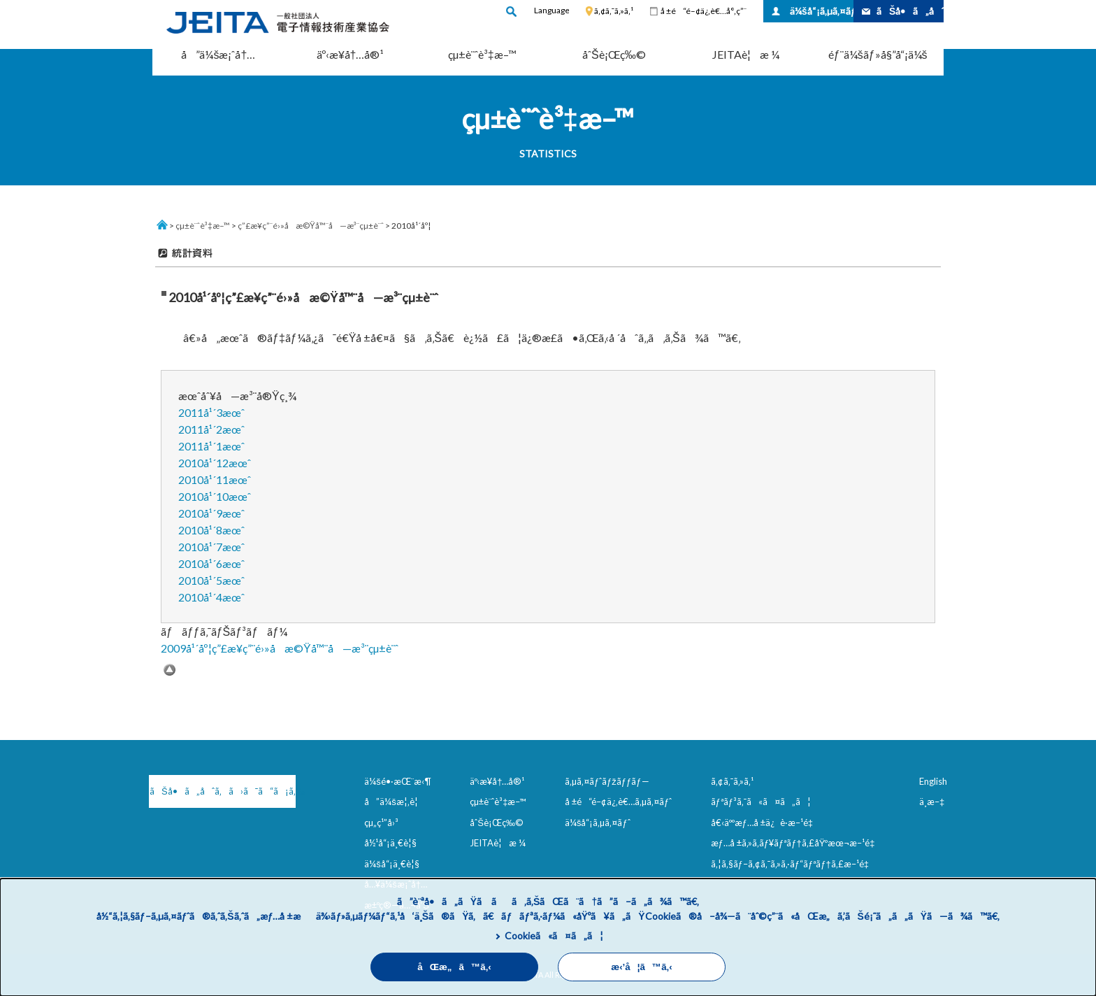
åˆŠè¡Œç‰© (614, 54)
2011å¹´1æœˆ (211, 446)
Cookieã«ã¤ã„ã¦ (554, 935)
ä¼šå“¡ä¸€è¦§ (391, 863)
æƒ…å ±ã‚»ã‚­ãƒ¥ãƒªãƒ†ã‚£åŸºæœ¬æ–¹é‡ (796, 842)
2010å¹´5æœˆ (211, 580)
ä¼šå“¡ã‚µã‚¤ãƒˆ (821, 11)
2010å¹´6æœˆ (211, 563)
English (933, 781)
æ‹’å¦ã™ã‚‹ (641, 967)
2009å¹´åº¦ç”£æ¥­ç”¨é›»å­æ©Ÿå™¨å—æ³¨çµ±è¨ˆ (279, 648)
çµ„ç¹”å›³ (381, 822)
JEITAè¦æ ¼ (745, 54)
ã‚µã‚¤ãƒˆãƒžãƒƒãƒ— (607, 781)
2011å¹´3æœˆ (211, 412)
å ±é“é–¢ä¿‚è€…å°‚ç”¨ (704, 11)
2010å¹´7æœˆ (211, 546)
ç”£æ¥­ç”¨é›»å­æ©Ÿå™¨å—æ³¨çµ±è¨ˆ (311, 225)
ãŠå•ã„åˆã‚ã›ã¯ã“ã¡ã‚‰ (223, 791)
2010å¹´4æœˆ (211, 597)
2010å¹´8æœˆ (211, 529)
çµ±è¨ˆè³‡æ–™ (482, 54)
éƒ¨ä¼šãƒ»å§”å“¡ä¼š (878, 54)
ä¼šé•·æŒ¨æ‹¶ (397, 781)
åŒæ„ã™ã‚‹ (454, 967)
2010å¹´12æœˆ (214, 462)
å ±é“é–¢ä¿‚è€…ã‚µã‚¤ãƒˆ (618, 801)
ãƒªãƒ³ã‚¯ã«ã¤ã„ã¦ (761, 801)
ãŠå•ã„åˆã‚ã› (910, 11)
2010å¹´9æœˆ (211, 513)
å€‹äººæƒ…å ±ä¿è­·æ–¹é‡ (765, 822)
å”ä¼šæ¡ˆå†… (218, 54)
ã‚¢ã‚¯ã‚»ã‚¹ (613, 11)
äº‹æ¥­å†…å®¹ (350, 54)
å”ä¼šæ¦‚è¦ (394, 801)
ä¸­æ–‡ (931, 801)
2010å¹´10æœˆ (214, 496)
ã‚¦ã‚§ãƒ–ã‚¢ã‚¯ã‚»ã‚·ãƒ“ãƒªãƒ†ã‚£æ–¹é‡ (792, 863)
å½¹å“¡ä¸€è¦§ (390, 842)
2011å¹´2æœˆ (211, 429)
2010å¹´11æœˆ (214, 479)
